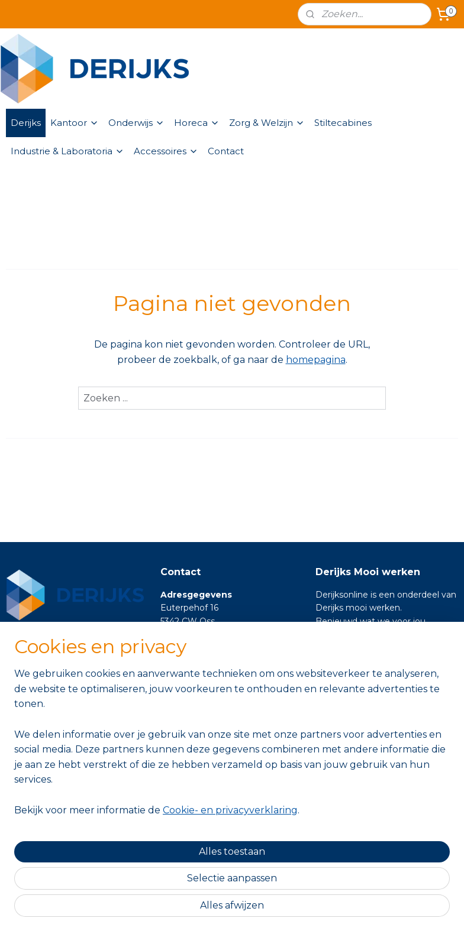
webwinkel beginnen (262, 909)
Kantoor (74, 122)
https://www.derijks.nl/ (360, 648)
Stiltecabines (343, 122)
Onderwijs (136, 122)
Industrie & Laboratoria (67, 151)
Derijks (26, 122)
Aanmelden (43, 803)
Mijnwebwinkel (366, 909)
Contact (226, 151)
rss (219, 909)
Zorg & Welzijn (267, 122)
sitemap (197, 909)
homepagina (316, 359)
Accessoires (166, 151)
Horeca (197, 122)
